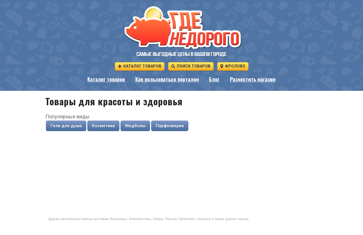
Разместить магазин (253, 79)
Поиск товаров (190, 66)
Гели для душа (66, 125)
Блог (214, 79)
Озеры (158, 219)
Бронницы (118, 219)
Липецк (171, 219)
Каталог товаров (139, 66)
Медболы (135, 125)
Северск (204, 219)
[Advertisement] (181, 174)
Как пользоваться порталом (167, 79)
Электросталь (140, 219)
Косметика (103, 125)
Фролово (232, 66)
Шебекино (187, 219)
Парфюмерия (170, 125)
